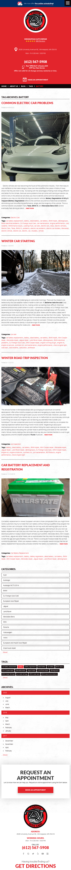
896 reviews (40, 41)
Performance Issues (15, 226)
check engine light (60, 345)
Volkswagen (7, 632)
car (29, 231)
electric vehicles (60, 226)
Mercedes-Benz (9, 617)
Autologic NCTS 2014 (11, 585)
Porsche (6, 627)
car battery (44, 221)
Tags (31, 86)
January (8, 731)
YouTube (43, 854)
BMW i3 (19, 228)
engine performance (57, 223)
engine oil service (7, 345)
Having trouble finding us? (35, 864)
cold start (4, 348)
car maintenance (43, 223)
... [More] (4, 652)
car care (37, 226)
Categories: (8, 569)
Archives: (7, 687)
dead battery (34, 221)
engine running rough (48, 343)
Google (28, 854)
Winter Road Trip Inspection (24, 358)
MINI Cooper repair (32, 343)
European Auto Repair (11, 601)
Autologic (6, 580)
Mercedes (65, 228)
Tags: (4, 661)
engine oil (60, 343)
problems (26, 228)
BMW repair (53, 221)
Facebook (23, 854)
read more (30, 208)
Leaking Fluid (28, 226)
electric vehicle (6, 231)
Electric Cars (15, 217)
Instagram (47, 854)
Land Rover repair (36, 340)
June (7, 704)
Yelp (38, 854)
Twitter (33, 854)
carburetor (23, 348)
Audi (5, 575)
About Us (14, 86)
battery (39, 86)
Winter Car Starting (18, 241)
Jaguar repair (23, 340)
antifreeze (31, 348)
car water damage (22, 674)
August (7, 698)
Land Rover (7, 611)
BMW (5, 591)
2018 (5, 713)
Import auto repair (9, 648)
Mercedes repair (12, 340)
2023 (5, 693)
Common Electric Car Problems (27, 103)
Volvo (5, 638)
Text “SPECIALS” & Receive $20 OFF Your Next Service (37, 67)
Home (4, 86)
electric (24, 231)
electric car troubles (53, 228)
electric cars (45, 226)
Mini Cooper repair (46, 447)
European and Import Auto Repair (15, 643)
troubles (34, 231)
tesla (52, 226)
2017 (5, 736)
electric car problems (38, 228)
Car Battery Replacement (20, 553)
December (9, 741)
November (9, 744)
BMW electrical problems (10, 223)
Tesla (13, 228)
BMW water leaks (35, 674)
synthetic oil (19, 345)
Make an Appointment (38, 79)
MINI (5, 622)
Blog (23, 86)
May (6, 717)
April (7, 721)
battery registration (36, 556)
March (7, 708)
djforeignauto (63, 221)
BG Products (50, 452)
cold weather (13, 348)
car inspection (16, 444)
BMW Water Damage (8, 674)
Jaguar (5, 606)
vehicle (41, 231)
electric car (17, 231)
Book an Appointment (35, 790)
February (8, 727)
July (6, 701)
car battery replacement (14, 221)
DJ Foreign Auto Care (28, 223)
